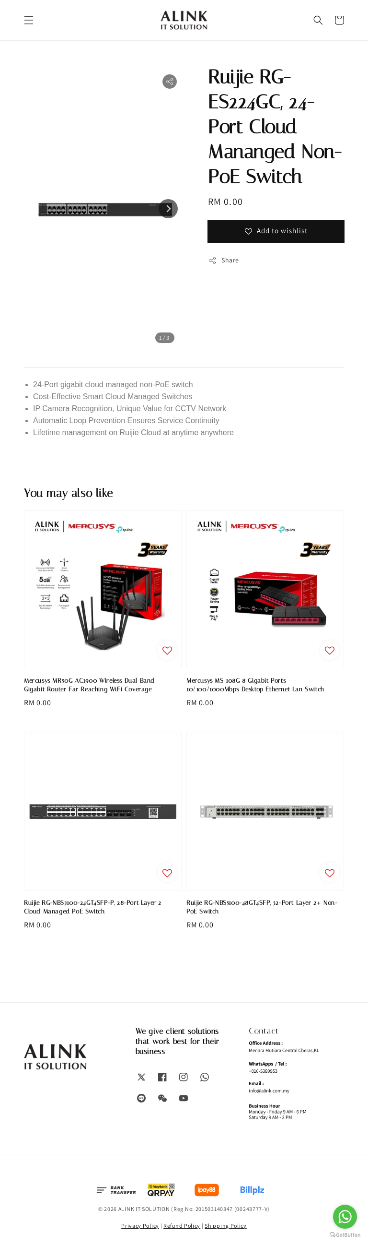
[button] (28, 20)
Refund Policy (181, 1225)
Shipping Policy (226, 1225)
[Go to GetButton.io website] (345, 1235)
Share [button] (223, 260)
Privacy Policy (140, 1225)
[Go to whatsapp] (345, 1217)
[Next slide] (168, 208)
